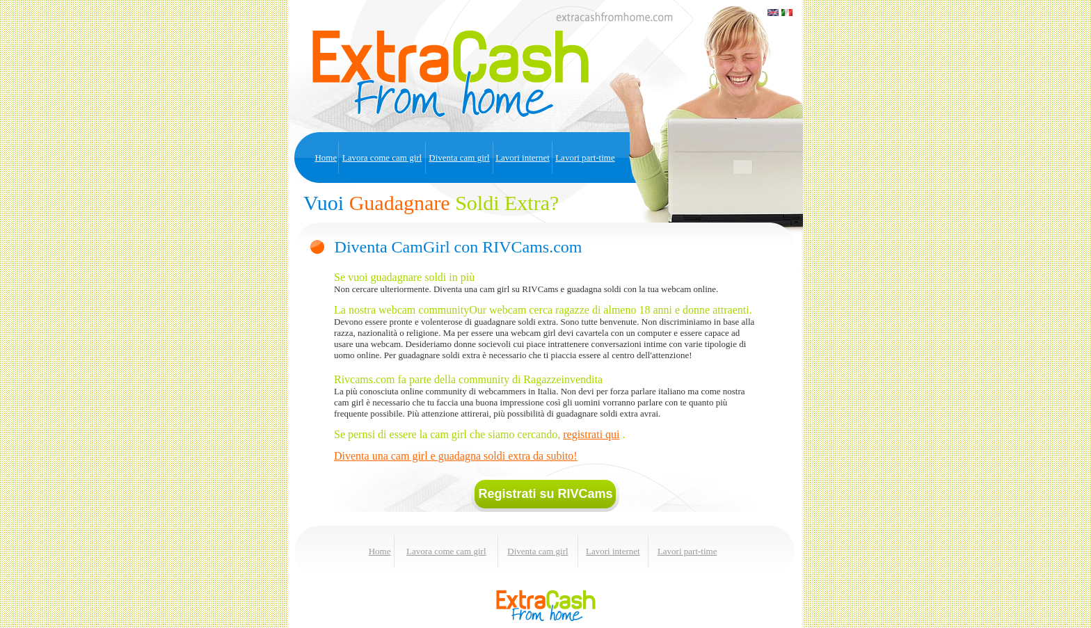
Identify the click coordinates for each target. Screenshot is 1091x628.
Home (325, 157)
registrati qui (591, 434)
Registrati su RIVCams (545, 494)
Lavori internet (522, 157)
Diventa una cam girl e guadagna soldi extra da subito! (456, 456)
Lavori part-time (585, 157)
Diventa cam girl (459, 157)
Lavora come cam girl (382, 157)
